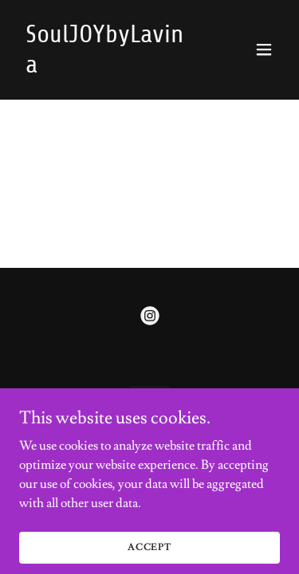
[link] (110, 69)
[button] (264, 49)
